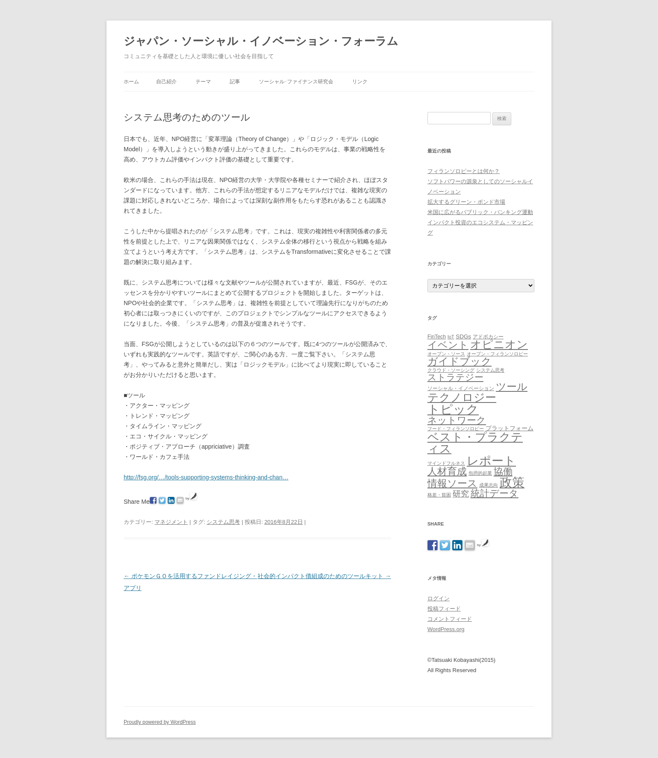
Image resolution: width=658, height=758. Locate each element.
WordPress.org (445, 629)
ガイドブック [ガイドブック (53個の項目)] (459, 361)
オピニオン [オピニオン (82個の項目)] (499, 344)
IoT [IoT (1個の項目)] (451, 336)
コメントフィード (449, 619)
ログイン (438, 598)
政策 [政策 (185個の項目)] (512, 482)
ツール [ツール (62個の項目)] (512, 386)
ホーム (131, 82)
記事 (235, 82)
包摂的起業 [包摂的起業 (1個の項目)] (480, 473)
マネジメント (171, 522)
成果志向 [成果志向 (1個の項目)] (488, 485)
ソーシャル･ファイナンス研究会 (296, 82)
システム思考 (223, 522)
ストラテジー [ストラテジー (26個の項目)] (455, 377)
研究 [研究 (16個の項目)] (461, 493)
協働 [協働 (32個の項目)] (503, 471)
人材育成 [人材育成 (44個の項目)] (447, 471)
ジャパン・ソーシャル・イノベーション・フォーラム (261, 41)
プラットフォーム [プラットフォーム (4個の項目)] (510, 428)
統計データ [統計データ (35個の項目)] (495, 493)
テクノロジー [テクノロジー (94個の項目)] (461, 397)
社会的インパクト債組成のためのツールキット (324, 576)
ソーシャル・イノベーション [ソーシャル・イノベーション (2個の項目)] (460, 388)
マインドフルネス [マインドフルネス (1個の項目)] (446, 463)
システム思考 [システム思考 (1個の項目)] (490, 370)
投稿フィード (444, 608)
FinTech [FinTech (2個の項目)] (436, 337)
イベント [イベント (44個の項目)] (447, 344)
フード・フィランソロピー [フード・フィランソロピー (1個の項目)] (455, 428)
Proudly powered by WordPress (160, 722)
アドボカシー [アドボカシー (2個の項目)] (488, 337)
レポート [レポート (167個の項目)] (491, 460)
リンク (360, 82)
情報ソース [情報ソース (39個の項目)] (452, 483)
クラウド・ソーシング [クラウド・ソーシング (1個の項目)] (450, 370)
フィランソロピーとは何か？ (463, 171)
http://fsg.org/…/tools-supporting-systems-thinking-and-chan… (206, 477)
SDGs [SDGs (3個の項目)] (463, 336)
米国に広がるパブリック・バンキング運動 (480, 212)
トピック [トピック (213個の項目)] (453, 409)
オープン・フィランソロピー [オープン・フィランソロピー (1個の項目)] (497, 353)
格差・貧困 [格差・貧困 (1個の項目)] (439, 494)
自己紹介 (166, 82)
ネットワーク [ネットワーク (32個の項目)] (456, 420)
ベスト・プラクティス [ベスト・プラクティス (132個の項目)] (475, 442)
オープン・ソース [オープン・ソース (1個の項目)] (446, 353)
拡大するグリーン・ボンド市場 (466, 202)
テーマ (203, 82)
